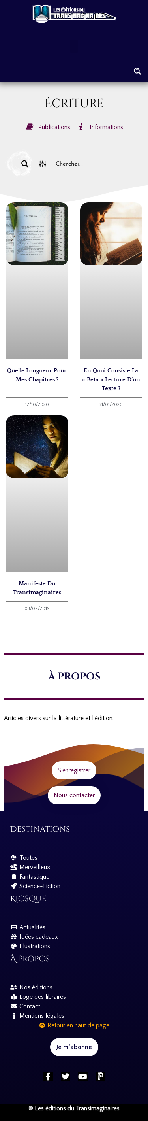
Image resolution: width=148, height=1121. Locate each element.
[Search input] (92, 164)
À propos (30, 958)
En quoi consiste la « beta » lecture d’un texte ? (111, 379)
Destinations (40, 829)
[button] (74, 46)
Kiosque (28, 898)
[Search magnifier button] (137, 71)
